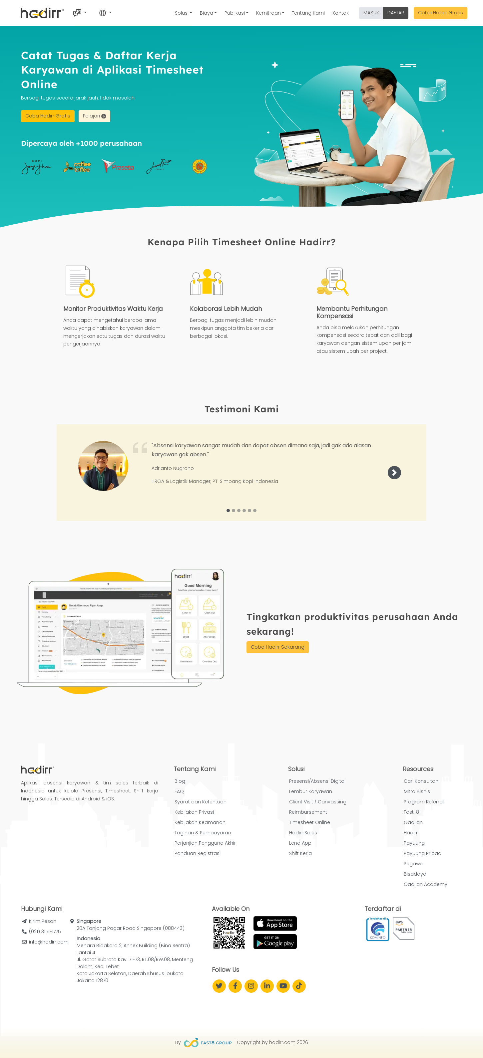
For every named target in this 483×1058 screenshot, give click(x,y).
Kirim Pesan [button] (42, 921)
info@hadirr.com (49, 942)
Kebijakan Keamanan (200, 822)
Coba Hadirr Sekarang (277, 647)
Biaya (206, 13)
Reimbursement (308, 812)
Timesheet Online (309, 822)
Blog (180, 781)
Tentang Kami (308, 13)
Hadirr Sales (303, 832)
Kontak (340, 13)
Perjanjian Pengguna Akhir (205, 843)
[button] (394, 472)
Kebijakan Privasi (194, 812)
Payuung (414, 843)
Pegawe (413, 863)
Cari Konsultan (421, 781)
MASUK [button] (371, 12)
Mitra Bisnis (417, 791)
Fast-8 (411, 812)
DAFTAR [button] (395, 12)
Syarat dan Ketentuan (201, 801)
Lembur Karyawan (310, 791)
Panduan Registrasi (198, 853)
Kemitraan (268, 13)
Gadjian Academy (425, 884)
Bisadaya (415, 874)
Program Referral (424, 801)
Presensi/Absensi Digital (317, 781)
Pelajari (94, 115)
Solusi (182, 13)
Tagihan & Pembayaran (203, 832)
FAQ (179, 791)
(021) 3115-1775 (45, 931)
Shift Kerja (300, 853)
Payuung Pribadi (423, 853)
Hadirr (411, 832)
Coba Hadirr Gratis (440, 12)
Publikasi (235, 13)
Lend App (300, 843)
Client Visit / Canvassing (317, 801)
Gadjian (413, 822)
